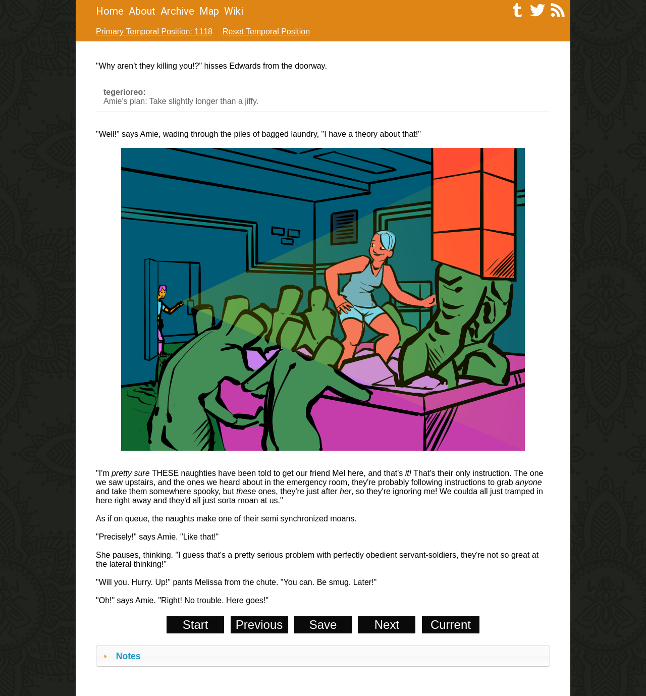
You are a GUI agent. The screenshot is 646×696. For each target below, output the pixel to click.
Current (450, 624)
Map (209, 11)
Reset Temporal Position (266, 31)
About (142, 11)
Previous (259, 624)
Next (386, 624)
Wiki (233, 11)
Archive (177, 11)
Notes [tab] (121, 656)
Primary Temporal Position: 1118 (154, 31)
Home (110, 11)
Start (195, 624)
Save (323, 624)
